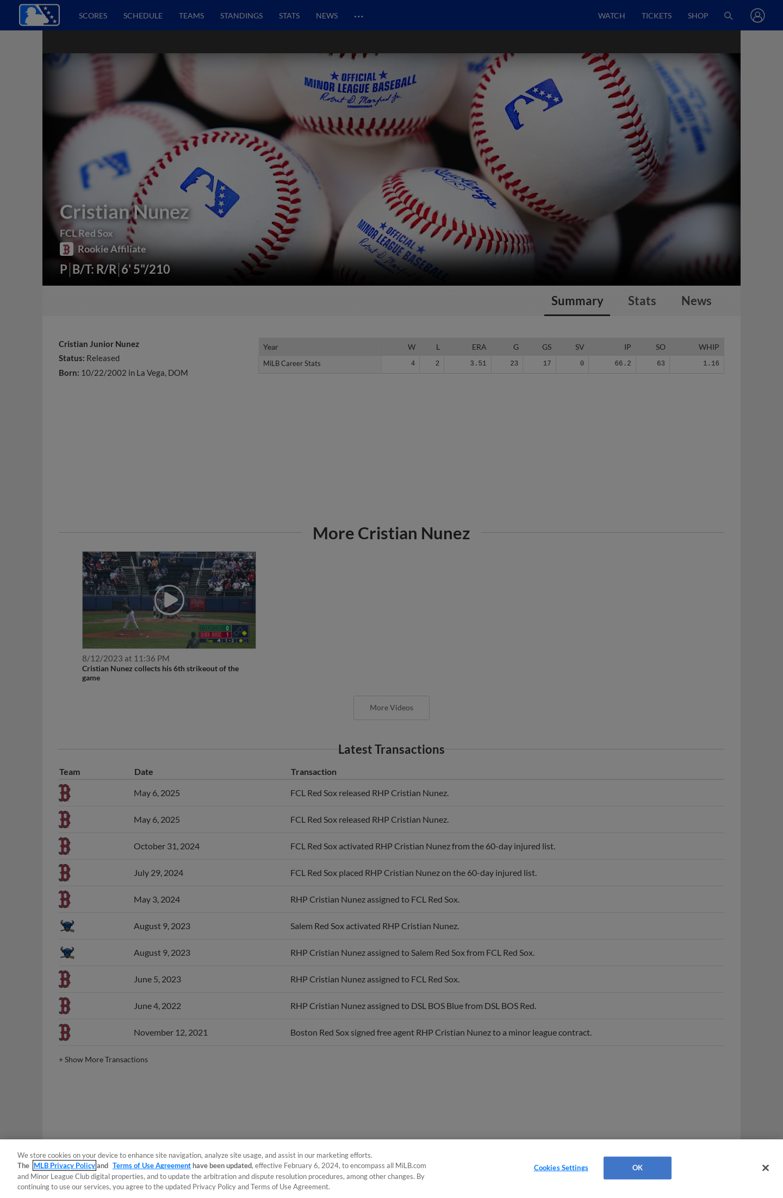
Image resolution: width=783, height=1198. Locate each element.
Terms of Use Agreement (152, 1165)
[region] (391, 1168)
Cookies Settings (561, 1167)
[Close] (766, 1168)
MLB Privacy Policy (64, 1165)
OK (637, 1167)
